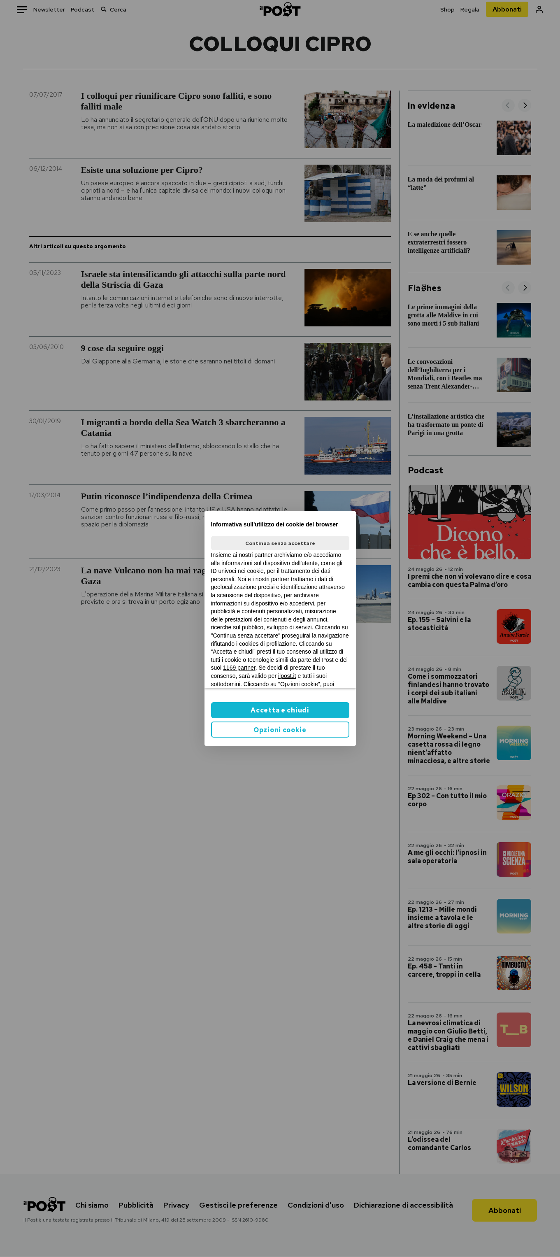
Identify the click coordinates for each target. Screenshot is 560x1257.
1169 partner (239, 667)
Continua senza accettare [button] (280, 543)
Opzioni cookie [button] (280, 730)
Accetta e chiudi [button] (280, 710)
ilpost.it (287, 676)
